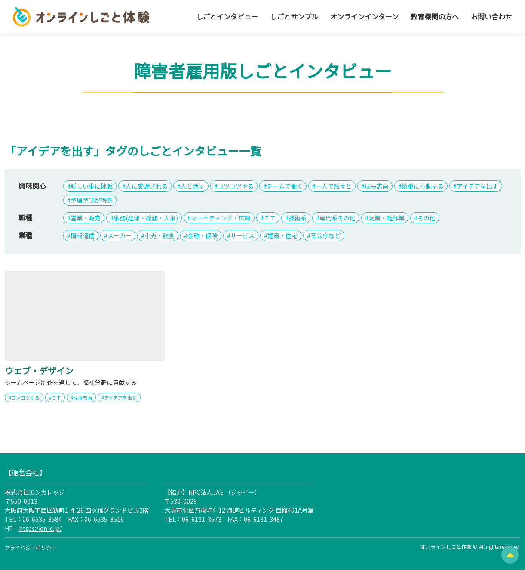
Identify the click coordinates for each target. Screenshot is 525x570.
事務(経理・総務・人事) (146, 218)
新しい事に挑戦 (92, 186)
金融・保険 (202, 235)
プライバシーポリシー (30, 547)
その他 (427, 218)
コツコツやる (236, 186)
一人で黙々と (334, 186)
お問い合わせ (491, 16)
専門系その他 (337, 218)
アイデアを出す (477, 186)
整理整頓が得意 (92, 200)
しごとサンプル (294, 16)
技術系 (298, 218)
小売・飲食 (159, 235)
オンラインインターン (364, 16)
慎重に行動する (423, 186)
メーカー (119, 235)
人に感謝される (147, 186)
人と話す (193, 186)
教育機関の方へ (435, 16)
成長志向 (377, 186)
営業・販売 (86, 218)
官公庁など (325, 235)
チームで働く (285, 186)
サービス (242, 235)
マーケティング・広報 (221, 218)
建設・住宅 (282, 235)
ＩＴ (270, 218)
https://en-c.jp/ (40, 528)
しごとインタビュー (227, 16)
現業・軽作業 (386, 218)
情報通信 (83, 235)
